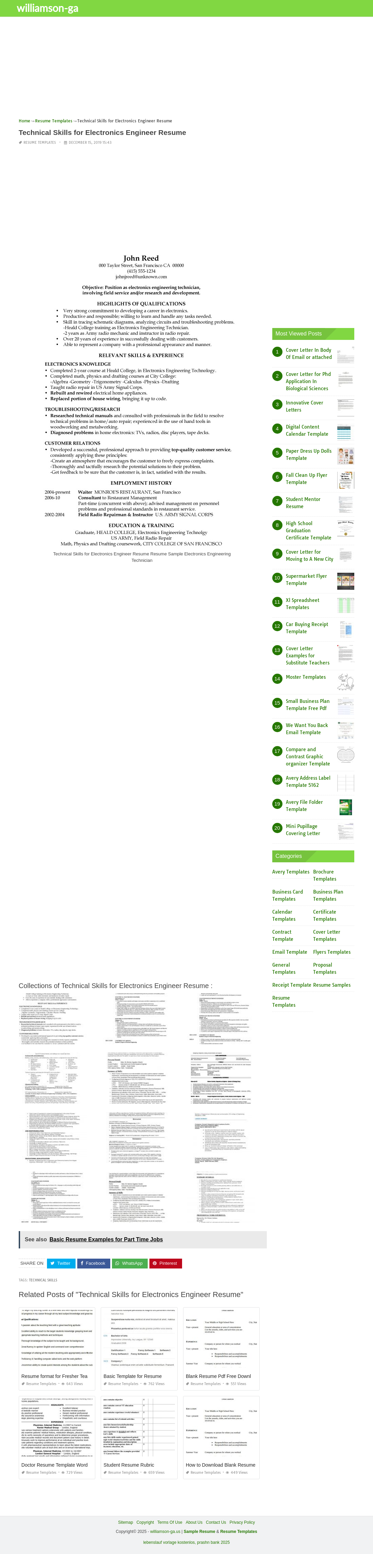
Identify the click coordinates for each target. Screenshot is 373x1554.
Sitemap (125, 1522)
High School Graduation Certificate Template (308, 530)
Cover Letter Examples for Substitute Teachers (307, 655)
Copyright (145, 1522)
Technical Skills (43, 1280)
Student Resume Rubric (128, 1465)
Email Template (289, 952)
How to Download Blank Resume (221, 1465)
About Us (194, 1522)
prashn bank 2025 (213, 1542)
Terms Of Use (169, 1522)
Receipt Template (291, 985)
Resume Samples (332, 985)
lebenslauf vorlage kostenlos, (169, 1542)
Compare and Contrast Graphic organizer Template (308, 756)
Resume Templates (39, 142)
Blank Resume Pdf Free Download (222, 1376)
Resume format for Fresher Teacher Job (63, 1376)
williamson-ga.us (165, 1531)
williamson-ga (53, 8)
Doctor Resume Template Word (54, 1465)
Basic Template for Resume (132, 1376)
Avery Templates (290, 872)
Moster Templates (306, 677)
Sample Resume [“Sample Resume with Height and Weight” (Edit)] (199, 1531)
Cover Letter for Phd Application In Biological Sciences (308, 381)
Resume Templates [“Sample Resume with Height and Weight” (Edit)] (238, 1531)
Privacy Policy (242, 1522)
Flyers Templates (332, 952)
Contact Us (216, 1522)
